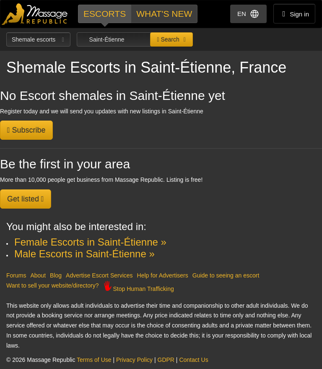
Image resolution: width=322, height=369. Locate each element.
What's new (164, 13)
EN (248, 14)
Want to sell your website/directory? (52, 285)
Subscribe (26, 130)
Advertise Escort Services (99, 275)
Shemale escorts (38, 39)
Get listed (25, 199)
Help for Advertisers (162, 275)
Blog (56, 275)
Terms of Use (94, 359)
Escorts (104, 13)
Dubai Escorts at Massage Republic (35, 14)
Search (168, 39)
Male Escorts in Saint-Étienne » (84, 253)
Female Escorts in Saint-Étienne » (90, 242)
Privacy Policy (134, 359)
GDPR (166, 359)
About (38, 275)
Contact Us (193, 359)
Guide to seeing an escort (226, 275)
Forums (16, 275)
